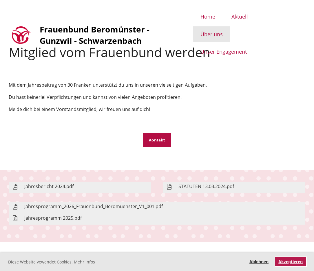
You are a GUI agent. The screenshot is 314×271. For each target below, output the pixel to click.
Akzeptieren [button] (290, 261)
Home (207, 16)
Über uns (211, 34)
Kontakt (157, 140)
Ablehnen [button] (259, 261)
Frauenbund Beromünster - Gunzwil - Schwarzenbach (94, 35)
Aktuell (239, 16)
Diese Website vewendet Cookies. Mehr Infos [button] (51, 262)
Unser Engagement (223, 51)
